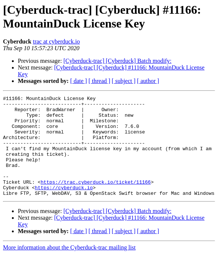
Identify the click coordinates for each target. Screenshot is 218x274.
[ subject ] (124, 81)
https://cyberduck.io (64, 206)
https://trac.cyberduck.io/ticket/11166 (95, 199)
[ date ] (78, 81)
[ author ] (148, 81)
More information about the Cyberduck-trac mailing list (69, 267)
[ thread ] (99, 81)
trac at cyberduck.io (56, 41)
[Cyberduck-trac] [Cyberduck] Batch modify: (118, 61)
